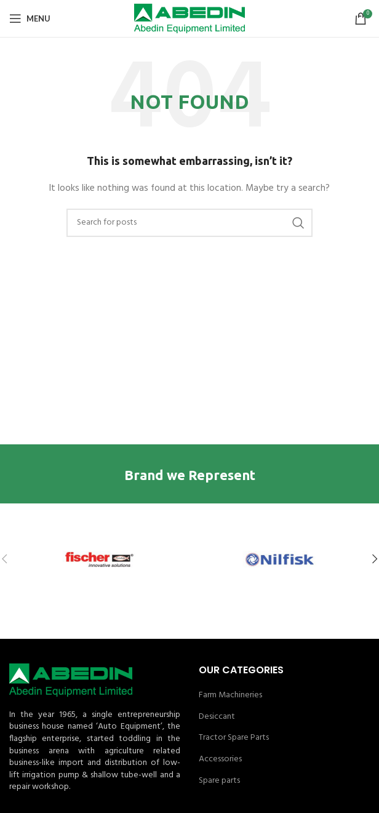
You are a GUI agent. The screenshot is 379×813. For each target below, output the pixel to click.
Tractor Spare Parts (234, 738)
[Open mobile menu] (30, 18)
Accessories (220, 759)
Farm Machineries (230, 695)
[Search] (189, 223)
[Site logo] (189, 19)
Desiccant (217, 717)
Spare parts (219, 781)
